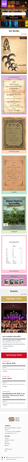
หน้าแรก (7, 438)
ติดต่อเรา (7, 445)
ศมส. (6, 451)
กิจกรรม (7, 442)
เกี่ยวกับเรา (7, 444)
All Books (24, 34)
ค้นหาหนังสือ (14, 18)
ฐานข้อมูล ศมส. (8, 449)
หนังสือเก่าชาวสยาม (9, 440)
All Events (24, 294)
